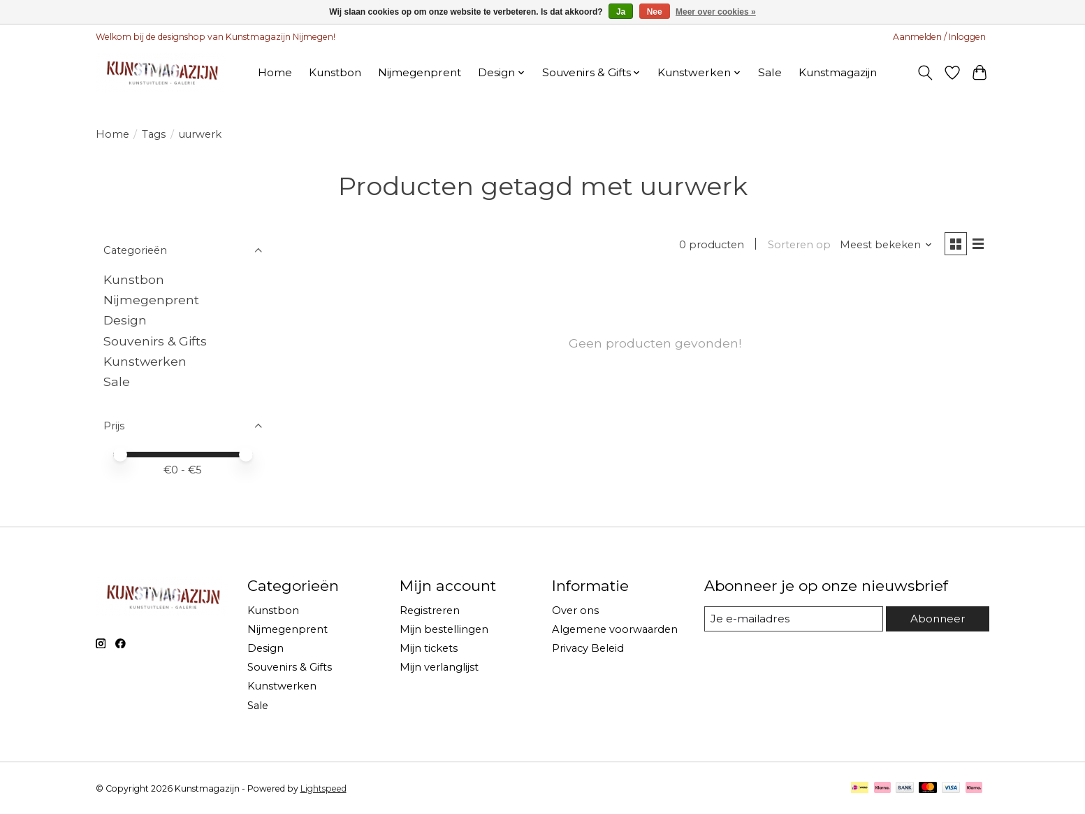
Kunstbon (335, 72)
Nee (654, 12)
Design (125, 320)
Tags (154, 134)
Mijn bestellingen (444, 629)
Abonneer (937, 618)
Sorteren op (796, 245)
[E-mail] (793, 618)
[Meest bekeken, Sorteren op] (883, 245)
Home (275, 72)
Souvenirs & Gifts (155, 341)
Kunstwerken (145, 361)
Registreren (430, 610)
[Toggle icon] (925, 72)
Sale (770, 72)
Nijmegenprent (419, 72)
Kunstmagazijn (838, 72)
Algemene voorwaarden (615, 629)
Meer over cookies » (716, 12)
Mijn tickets (429, 648)
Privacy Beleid (588, 648)
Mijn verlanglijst (439, 667)
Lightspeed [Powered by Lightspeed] (323, 788)
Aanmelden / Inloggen (939, 36)
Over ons (575, 610)
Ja (620, 12)
